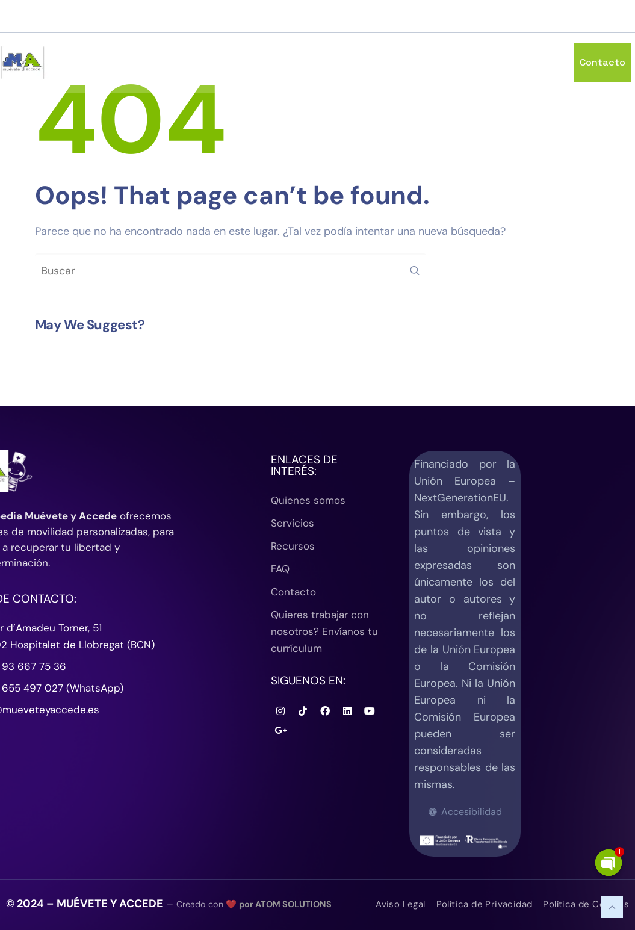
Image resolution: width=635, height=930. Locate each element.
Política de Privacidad (484, 904)
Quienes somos (308, 500)
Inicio (278, 62)
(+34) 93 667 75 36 (579, 16)
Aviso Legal (400, 904)
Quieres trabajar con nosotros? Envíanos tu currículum (324, 631)
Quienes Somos (354, 62)
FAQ (549, 62)
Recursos (499, 62)
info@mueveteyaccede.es (467, 16)
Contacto (602, 63)
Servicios (438, 62)
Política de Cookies (586, 904)
